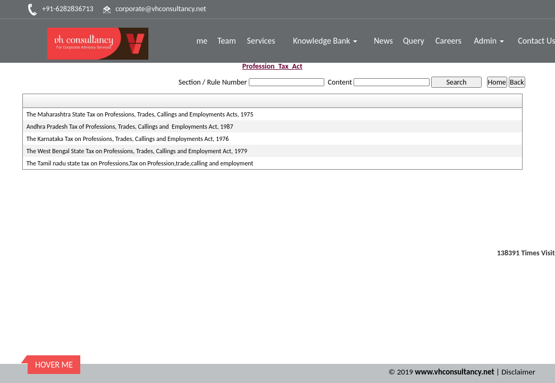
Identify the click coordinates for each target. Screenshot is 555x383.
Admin (489, 41)
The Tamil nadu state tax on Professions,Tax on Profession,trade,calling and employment (140, 163)
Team (227, 41)
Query (414, 41)
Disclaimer (518, 367)
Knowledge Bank (325, 41)
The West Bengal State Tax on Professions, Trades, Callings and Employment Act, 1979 (137, 151)
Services (262, 41)
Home (197, 41)
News (383, 41)
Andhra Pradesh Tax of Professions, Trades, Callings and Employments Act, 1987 (130, 126)
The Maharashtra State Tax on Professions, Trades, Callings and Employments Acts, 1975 (140, 114)
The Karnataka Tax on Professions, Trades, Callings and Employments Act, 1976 (128, 139)
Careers (448, 41)
